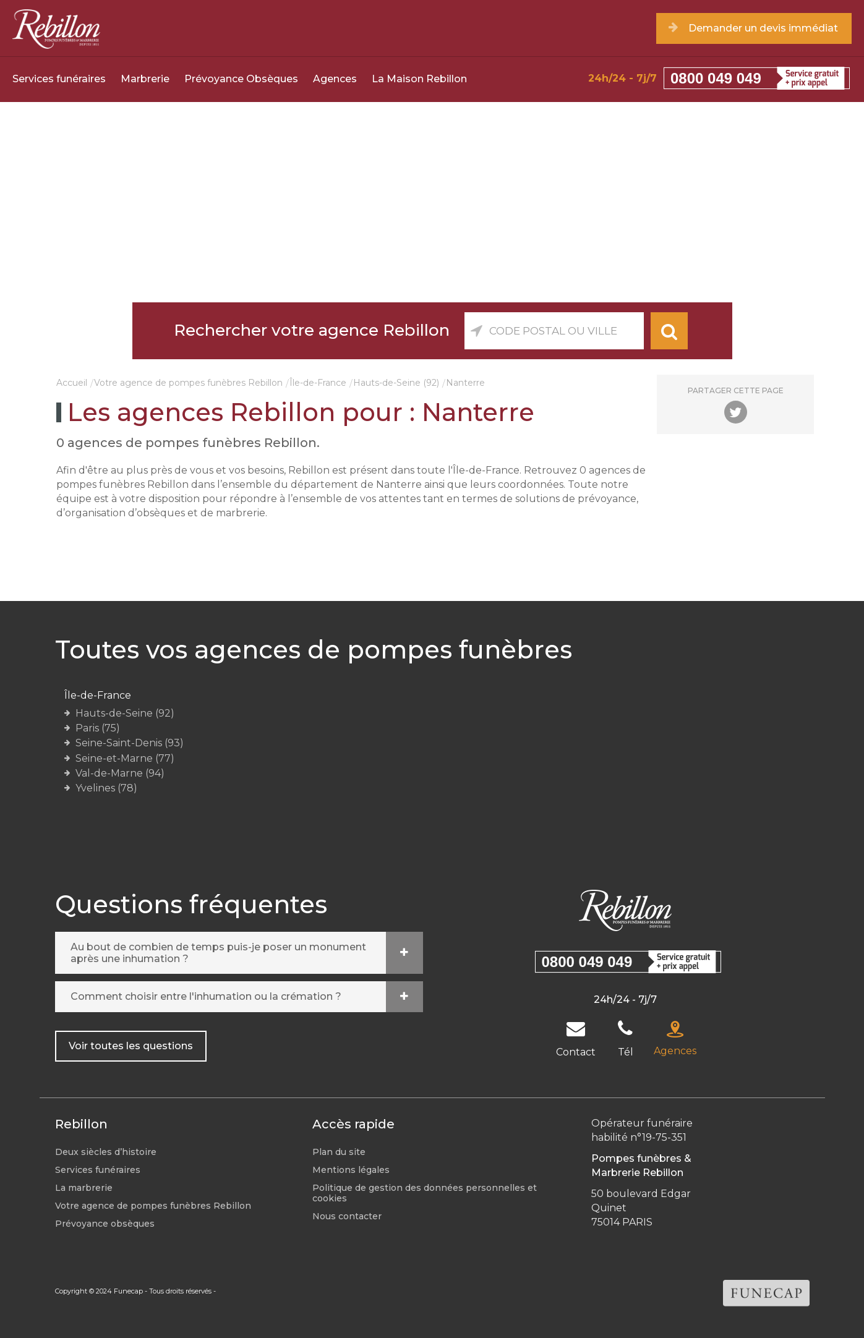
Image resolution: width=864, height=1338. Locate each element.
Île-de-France (317, 383)
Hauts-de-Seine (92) (396, 383)
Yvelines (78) (106, 788)
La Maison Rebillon (419, 79)
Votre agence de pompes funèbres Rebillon (188, 383)
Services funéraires (59, 79)
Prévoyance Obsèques (241, 79)
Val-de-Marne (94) (120, 773)
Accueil (71, 383)
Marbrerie (145, 79)
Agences (335, 79)
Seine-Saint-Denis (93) (129, 743)
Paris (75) (97, 728)
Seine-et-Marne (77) (124, 758)
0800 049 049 (715, 78)
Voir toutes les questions (131, 1046)
